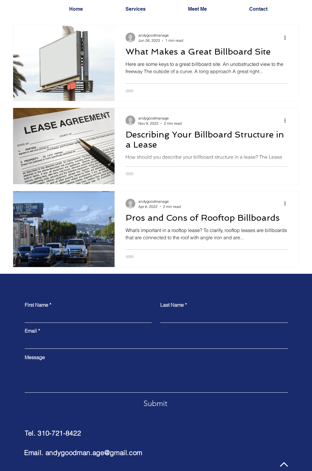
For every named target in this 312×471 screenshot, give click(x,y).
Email (31, 330)
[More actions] (287, 37)
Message (35, 357)
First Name (36, 304)
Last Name (172, 304)
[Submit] (155, 404)
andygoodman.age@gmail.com (94, 452)
